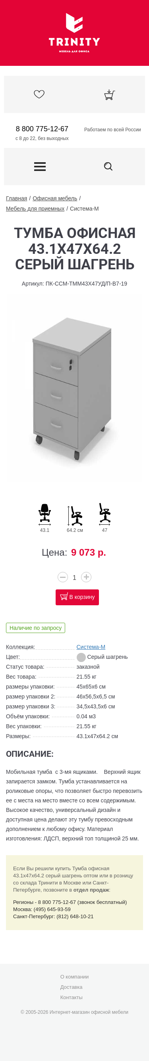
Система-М (84, 208)
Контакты (71, 997)
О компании (74, 977)
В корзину (82, 597)
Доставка (71, 987)
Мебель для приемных (35, 208)
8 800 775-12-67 (42, 129)
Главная (16, 198)
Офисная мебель (55, 198)
